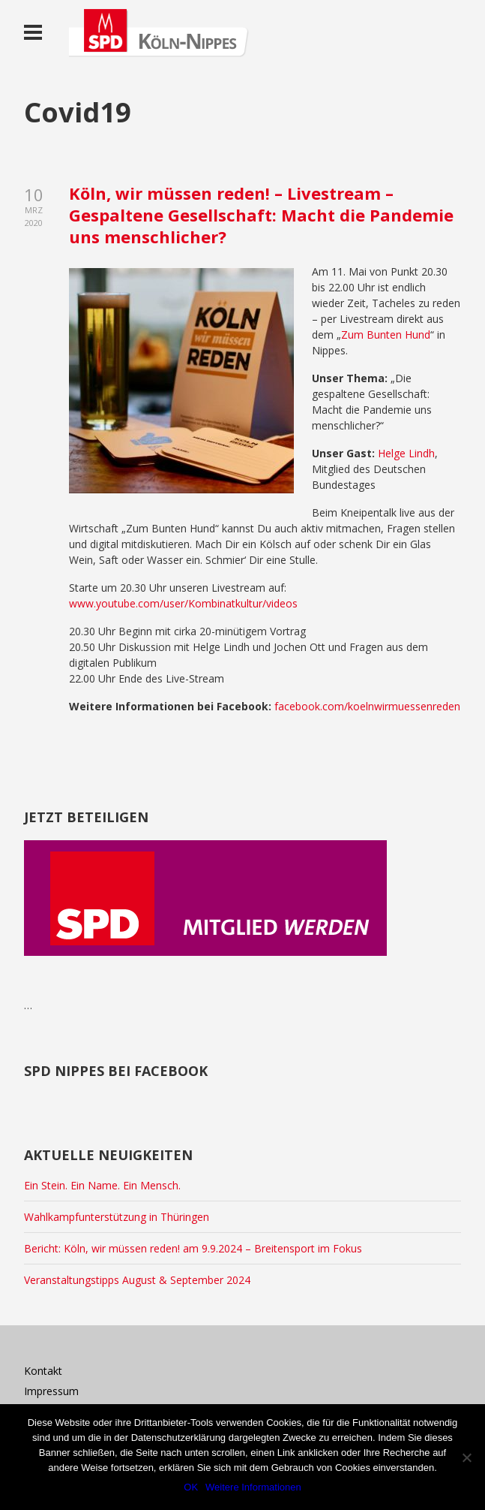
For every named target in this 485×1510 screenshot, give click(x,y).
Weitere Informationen (253, 1487)
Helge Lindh (406, 453)
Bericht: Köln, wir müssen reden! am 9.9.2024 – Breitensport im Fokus (193, 1248)
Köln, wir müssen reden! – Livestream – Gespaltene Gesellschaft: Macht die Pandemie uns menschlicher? (261, 214)
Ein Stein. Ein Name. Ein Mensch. (102, 1185)
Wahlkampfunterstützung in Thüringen (116, 1217)
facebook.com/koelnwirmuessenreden (365, 706)
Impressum (51, 1391)
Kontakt (43, 1371)
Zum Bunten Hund (385, 334)
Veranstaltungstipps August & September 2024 (137, 1280)
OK (191, 1487)
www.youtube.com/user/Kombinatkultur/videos (183, 603)
